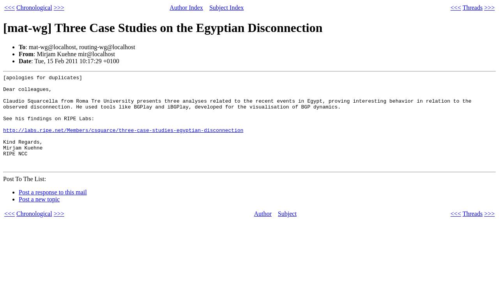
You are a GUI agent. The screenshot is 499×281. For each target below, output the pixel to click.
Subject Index (226, 7)
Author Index (186, 7)
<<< (9, 7)
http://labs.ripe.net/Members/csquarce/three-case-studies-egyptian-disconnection (123, 141)
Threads (472, 7)
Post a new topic (39, 218)
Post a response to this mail (53, 211)
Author (263, 232)
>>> (59, 7)
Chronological (34, 7)
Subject (287, 232)
